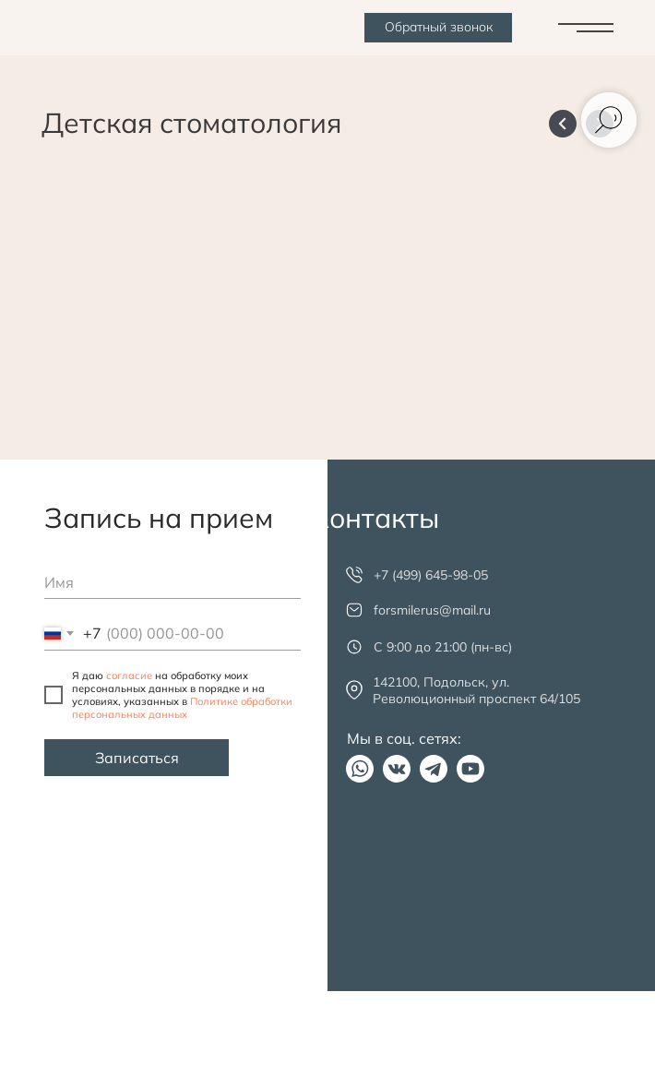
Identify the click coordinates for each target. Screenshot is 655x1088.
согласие (129, 675)
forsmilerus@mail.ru (432, 610)
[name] (172, 582)
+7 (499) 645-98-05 (431, 575)
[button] (438, 27)
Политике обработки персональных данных (182, 708)
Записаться (137, 757)
